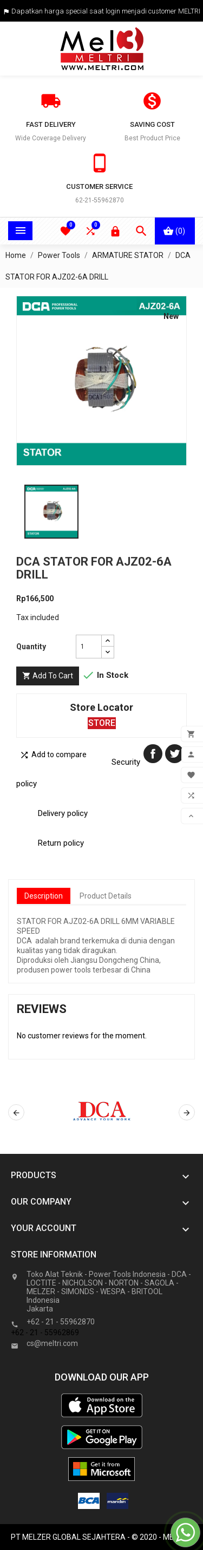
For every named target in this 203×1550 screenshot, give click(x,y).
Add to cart (47, 676)
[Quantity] (89, 646)
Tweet (174, 753)
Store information (53, 1254)
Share (152, 753)
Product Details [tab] (106, 896)
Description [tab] (43, 896)
